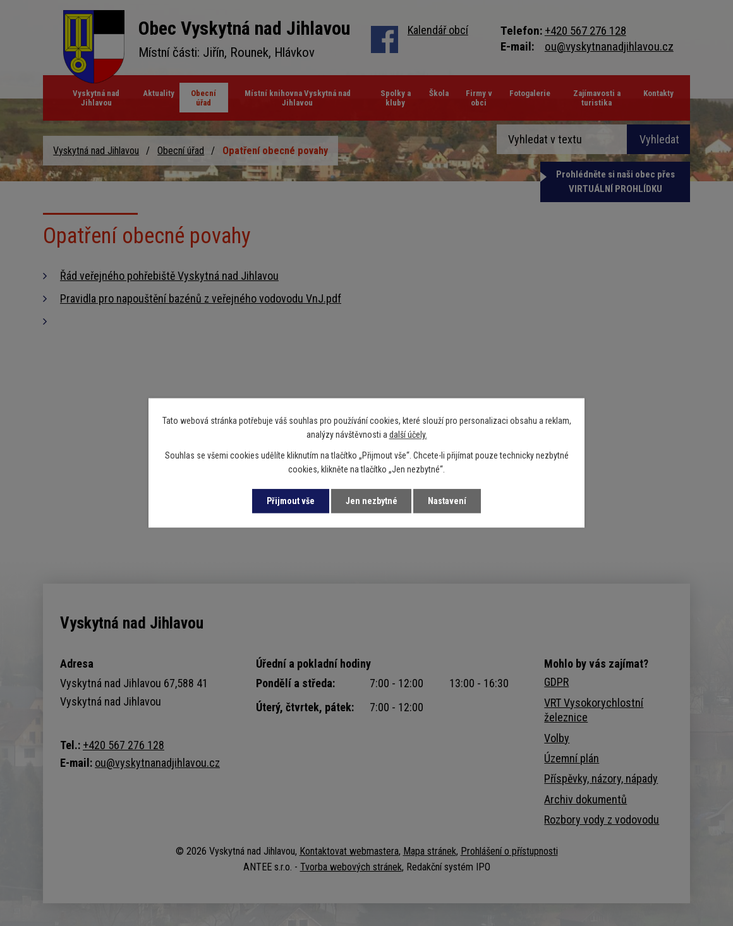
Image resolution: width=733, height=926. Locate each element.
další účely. (408, 435)
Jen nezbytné (371, 501)
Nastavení (447, 501)
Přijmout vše (290, 501)
